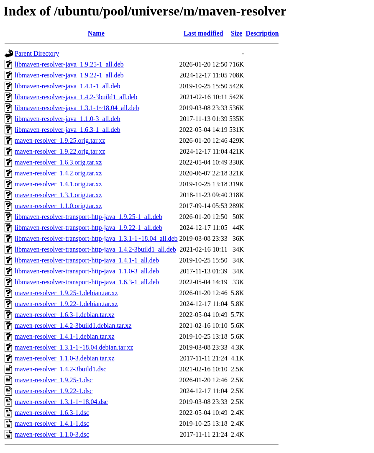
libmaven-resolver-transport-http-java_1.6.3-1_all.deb (87, 282)
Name (96, 33)
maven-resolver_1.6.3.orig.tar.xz (58, 162)
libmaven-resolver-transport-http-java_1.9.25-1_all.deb (88, 216)
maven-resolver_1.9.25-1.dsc (53, 380)
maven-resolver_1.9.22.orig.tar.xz (60, 151)
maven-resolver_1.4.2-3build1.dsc (60, 369)
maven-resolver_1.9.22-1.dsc (53, 390)
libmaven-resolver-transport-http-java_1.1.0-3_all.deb (87, 271)
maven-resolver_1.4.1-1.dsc (52, 423)
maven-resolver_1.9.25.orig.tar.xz (60, 140)
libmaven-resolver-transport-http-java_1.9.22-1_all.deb (88, 227)
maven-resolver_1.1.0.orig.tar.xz (58, 205)
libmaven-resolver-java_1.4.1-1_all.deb (67, 86)
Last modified (203, 33)
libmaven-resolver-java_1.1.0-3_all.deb (67, 118)
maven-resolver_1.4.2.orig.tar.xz (58, 173)
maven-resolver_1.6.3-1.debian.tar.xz (65, 314)
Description (262, 33)
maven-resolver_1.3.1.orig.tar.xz (58, 194)
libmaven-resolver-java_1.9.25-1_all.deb (69, 64)
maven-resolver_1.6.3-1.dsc (52, 412)
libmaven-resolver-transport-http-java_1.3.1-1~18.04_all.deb (96, 238)
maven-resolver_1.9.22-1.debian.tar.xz (66, 303)
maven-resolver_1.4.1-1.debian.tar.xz (65, 336)
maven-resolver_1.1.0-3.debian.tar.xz (65, 358)
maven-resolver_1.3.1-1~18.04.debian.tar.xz (74, 347)
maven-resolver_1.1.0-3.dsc (52, 434)
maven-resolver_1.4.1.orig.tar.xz (58, 184)
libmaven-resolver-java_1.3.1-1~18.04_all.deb (77, 107)
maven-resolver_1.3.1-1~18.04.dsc (61, 401)
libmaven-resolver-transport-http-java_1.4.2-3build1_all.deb (95, 249)
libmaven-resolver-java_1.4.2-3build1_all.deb (76, 96)
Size (237, 33)
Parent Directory (37, 53)
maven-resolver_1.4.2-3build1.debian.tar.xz (73, 325)
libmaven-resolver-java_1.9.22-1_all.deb (69, 75)
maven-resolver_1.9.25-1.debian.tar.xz (66, 292)
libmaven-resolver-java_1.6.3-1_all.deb (67, 129)
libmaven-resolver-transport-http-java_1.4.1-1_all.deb (87, 260)
